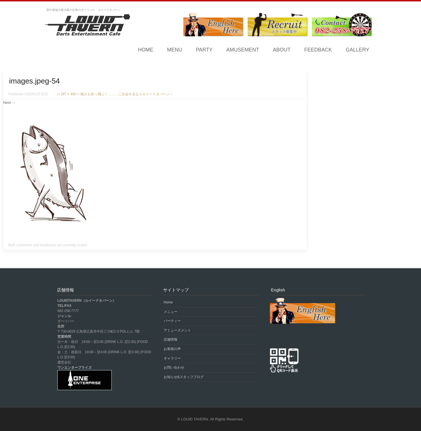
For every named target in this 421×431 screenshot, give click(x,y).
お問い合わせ (174, 368)
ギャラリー (172, 358)
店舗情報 (170, 339)
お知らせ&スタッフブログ (184, 377)
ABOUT (281, 50)
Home (145, 50)
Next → (9, 102)
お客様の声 (172, 349)
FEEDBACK (318, 50)
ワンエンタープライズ (74, 368)
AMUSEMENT (242, 50)
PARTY (204, 50)
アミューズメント (177, 330)
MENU (174, 50)
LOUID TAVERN (194, 419)
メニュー (170, 312)
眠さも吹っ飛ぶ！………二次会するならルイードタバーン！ (127, 94)
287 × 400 (68, 94)
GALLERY (357, 50)
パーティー (172, 321)
